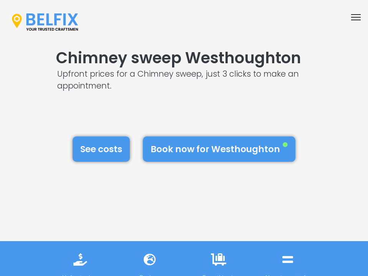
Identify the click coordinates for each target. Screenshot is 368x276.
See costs (101, 149)
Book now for (219, 148)
